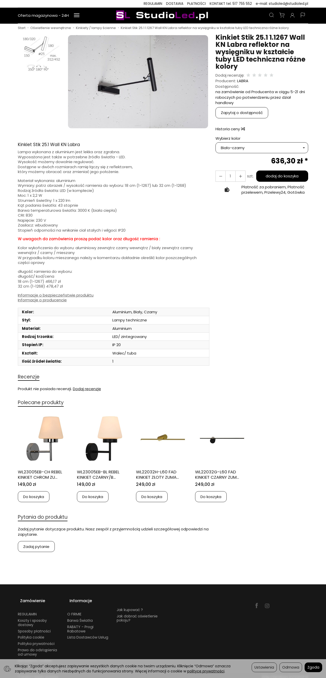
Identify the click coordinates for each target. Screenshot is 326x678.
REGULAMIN (153, 3)
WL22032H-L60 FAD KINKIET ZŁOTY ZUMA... (160, 476)
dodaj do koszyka (280, 176)
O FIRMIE (74, 610)
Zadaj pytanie (36, 548)
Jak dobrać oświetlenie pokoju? (137, 614)
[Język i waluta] (302, 15)
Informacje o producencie (42, 300)
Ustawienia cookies (35, 656)
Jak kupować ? (130, 605)
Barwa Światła (80, 616)
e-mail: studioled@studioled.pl (282, 3)
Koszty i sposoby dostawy (32, 619)
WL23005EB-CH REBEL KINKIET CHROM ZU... (43, 476)
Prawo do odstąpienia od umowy (37, 648)
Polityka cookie (31, 633)
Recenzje (30, 377)
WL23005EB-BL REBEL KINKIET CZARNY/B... (101, 476)
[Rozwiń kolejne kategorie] (76, 15)
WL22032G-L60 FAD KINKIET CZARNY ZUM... (220, 476)
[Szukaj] (271, 15)
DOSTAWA (174, 3)
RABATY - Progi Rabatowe (80, 625)
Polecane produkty (44, 403)
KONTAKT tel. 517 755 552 (231, 3)
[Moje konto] (292, 15)
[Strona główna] (163, 15)
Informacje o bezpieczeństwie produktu (55, 295)
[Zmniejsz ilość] (238, 176)
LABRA (242, 80)
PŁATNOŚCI (196, 3)
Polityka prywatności (36, 639)
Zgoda (313, 667)
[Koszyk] (282, 15)
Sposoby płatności (34, 627)
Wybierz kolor (227, 138)
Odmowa (290, 667)
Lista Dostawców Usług (87, 633)
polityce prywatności (205, 671)
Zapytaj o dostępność (242, 112)
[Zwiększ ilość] (219, 176)
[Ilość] (229, 176)
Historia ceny (229, 129)
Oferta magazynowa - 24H (43, 15)
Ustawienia (264, 667)
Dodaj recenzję (87, 389)
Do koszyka (33, 498)
